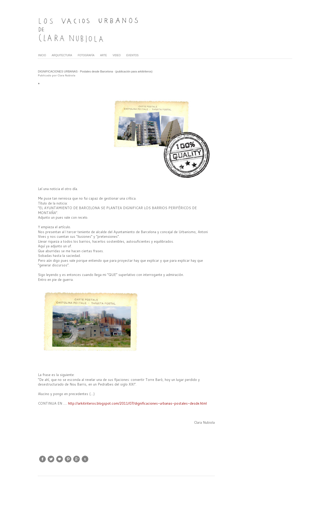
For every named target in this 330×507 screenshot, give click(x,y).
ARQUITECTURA (62, 55)
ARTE (103, 55)
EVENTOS (132, 55)
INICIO (42, 55)
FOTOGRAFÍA (86, 55)
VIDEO (117, 55)
